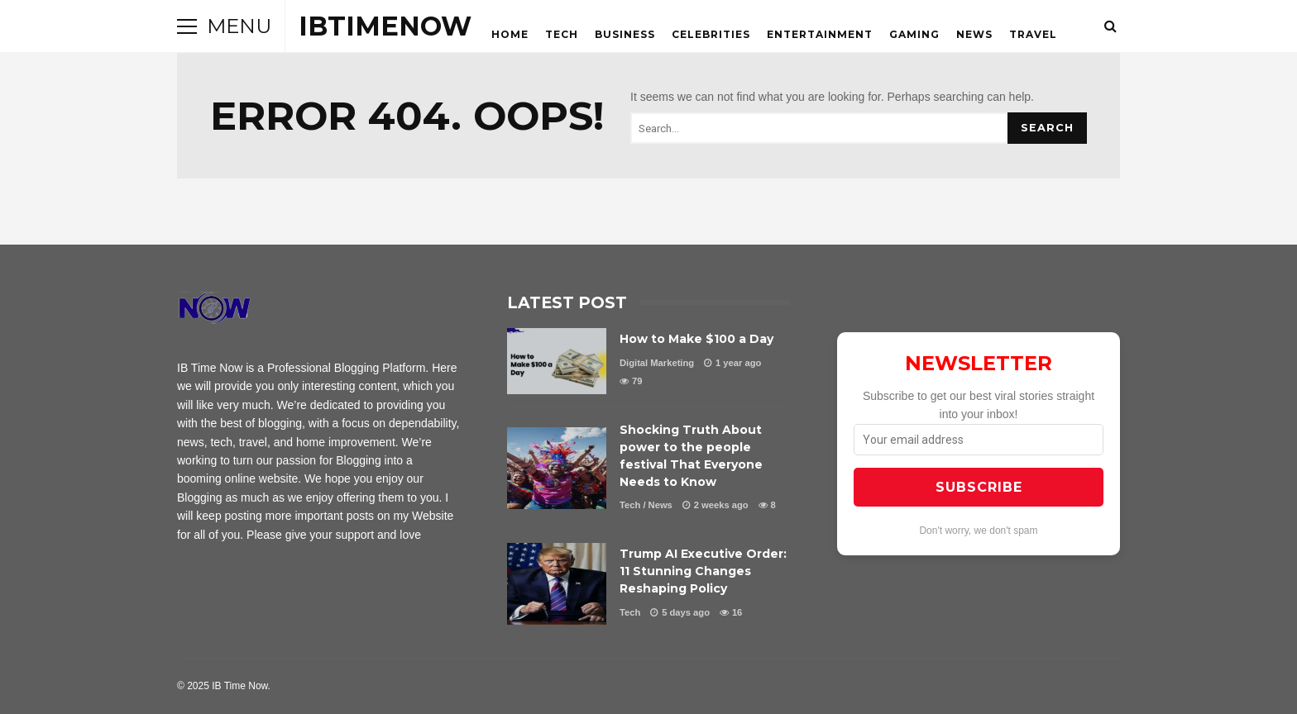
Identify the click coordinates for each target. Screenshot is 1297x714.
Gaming (914, 34)
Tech (561, 34)
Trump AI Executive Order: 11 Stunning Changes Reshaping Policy (556, 584)
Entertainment (820, 34)
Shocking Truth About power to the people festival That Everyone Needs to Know (556, 468)
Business (625, 34)
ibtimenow (385, 26)
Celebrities (711, 34)
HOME (510, 34)
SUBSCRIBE (979, 487)
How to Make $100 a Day (556, 361)
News (974, 34)
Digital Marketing (657, 363)
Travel (1033, 34)
